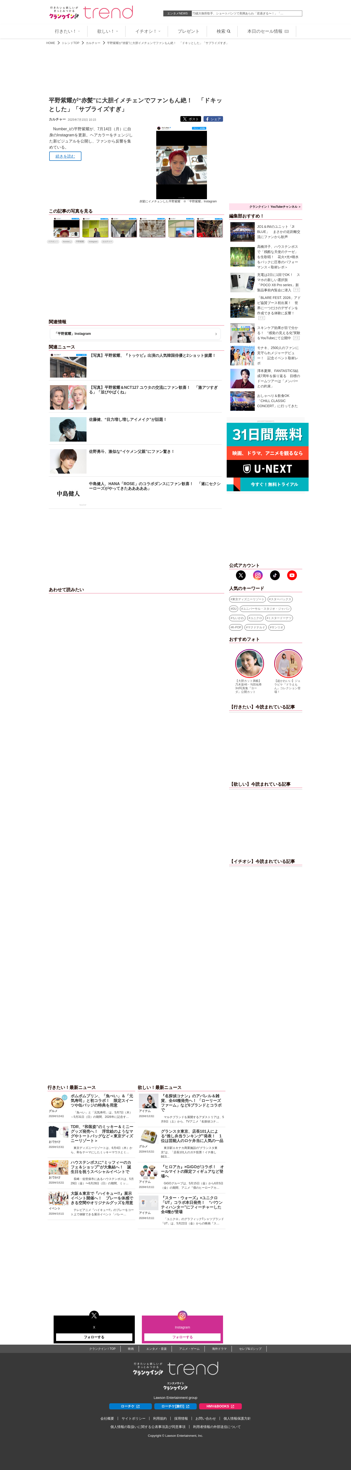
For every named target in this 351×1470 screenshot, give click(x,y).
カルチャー (93, 43)
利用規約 (160, 1418)
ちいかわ (238, 618)
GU (234, 608)
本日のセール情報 (268, 31)
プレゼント (189, 31)
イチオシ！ (148, 31)
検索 (223, 31)
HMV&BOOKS (220, 1406)
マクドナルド (256, 627)
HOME (50, 43)
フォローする (94, 1337)
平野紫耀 (80, 241)
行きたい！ (67, 31)
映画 (131, 1348)
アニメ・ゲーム (189, 1348)
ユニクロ (256, 618)
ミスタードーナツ (280, 618)
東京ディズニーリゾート (248, 599)
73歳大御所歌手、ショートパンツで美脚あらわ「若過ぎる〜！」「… (237, 13)
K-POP (236, 627)
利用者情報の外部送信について (217, 1427)
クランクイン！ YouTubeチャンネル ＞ (275, 206)
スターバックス (281, 599)
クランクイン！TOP (102, 1348)
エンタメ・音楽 (156, 1348)
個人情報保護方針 (237, 1418)
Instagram (93, 241)
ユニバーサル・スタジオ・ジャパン (266, 608)
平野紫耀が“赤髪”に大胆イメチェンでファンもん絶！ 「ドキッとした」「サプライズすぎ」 (168, 43)
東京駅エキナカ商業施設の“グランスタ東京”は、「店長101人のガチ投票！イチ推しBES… (189, 1152)
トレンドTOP (70, 43)
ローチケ (130, 1406)
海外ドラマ (219, 1348)
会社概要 (107, 1418)
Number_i (67, 241)
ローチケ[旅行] (175, 1406)
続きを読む (65, 156)
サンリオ (277, 627)
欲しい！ (107, 31)
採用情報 (181, 1418)
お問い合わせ (205, 1418)
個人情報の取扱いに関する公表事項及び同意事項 (147, 1427)
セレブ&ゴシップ (250, 1348)
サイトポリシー (134, 1418)
